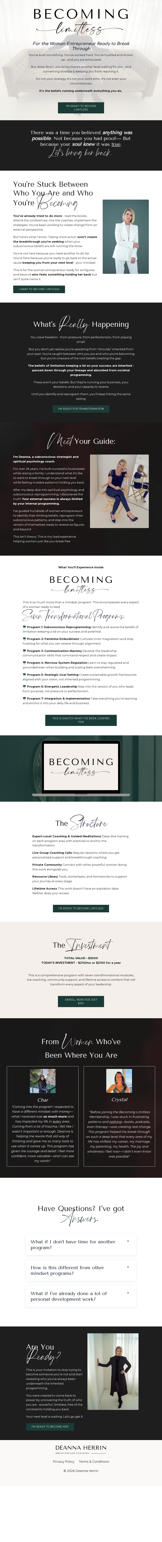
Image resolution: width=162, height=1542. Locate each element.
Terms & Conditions (94, 1518)
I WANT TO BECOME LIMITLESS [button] (39, 301)
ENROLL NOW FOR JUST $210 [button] (81, 1045)
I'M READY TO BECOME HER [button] (50, 1482)
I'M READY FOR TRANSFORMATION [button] (81, 424)
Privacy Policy (63, 1518)
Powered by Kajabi (81, 1533)
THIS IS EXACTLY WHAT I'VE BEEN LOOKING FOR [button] (81, 759)
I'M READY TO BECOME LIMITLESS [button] (81, 110)
